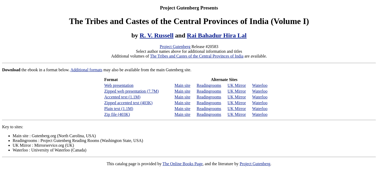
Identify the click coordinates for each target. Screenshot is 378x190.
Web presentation (118, 85)
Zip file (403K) (117, 114)
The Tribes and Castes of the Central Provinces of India (196, 56)
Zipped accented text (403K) (128, 103)
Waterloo (259, 85)
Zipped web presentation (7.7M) (131, 91)
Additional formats (86, 70)
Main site (182, 85)
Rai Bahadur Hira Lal (217, 35)
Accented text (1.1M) (122, 97)
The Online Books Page (182, 164)
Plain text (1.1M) (118, 108)
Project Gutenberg (175, 46)
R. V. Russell (156, 35)
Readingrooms (209, 85)
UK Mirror (236, 85)
